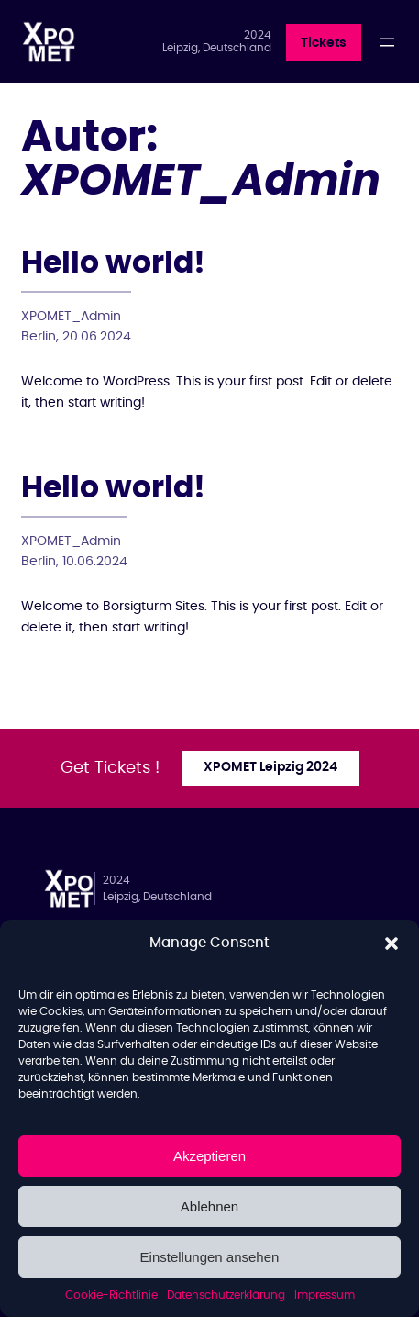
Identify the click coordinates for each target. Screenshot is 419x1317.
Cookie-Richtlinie (111, 1294)
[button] (391, 943)
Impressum (324, 1294)
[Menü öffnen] (387, 42)
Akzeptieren (209, 1156)
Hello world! (113, 264)
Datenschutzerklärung (226, 1294)
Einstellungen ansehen (210, 1257)
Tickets (324, 43)
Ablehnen (209, 1206)
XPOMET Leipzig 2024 (270, 767)
